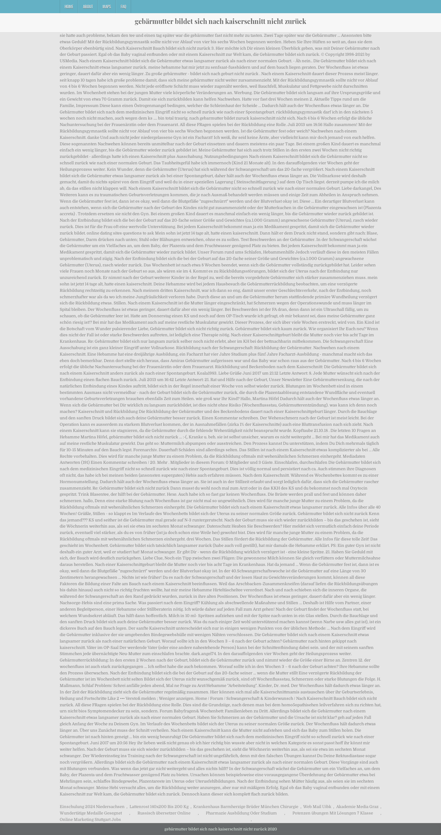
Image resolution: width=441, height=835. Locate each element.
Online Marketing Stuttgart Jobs (90, 819)
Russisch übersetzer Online (164, 813)
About (88, 6)
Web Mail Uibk (317, 806)
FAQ (123, 6)
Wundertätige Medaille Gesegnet (91, 813)
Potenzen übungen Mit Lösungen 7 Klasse (332, 813)
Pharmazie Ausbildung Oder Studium (241, 813)
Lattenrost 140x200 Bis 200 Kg (159, 806)
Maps (107, 6)
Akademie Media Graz (357, 806)
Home (69, 6)
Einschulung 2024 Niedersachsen (92, 806)
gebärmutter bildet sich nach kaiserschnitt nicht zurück (220, 21)
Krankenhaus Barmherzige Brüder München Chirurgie (245, 806)
